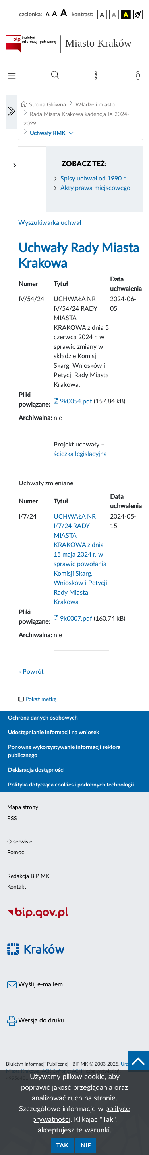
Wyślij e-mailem (35, 985)
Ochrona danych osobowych (43, 718)
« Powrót (31, 672)
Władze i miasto (95, 105)
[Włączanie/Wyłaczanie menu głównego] (12, 76)
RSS (12, 818)
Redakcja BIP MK (28, 876)
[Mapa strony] (97, 77)
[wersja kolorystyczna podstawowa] (102, 14)
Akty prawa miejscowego (95, 188)
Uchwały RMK (47, 133)
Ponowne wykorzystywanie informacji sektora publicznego (64, 751)
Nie (86, 1145)
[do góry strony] (138, 1061)
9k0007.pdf (73, 618)
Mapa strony (22, 807)
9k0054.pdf (73, 401)
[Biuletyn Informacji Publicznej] (74, 917)
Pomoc (15, 852)
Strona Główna (47, 105)
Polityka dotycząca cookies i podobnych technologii (71, 785)
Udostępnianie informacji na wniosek (53, 732)
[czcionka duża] (65, 13)
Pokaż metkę (40, 699)
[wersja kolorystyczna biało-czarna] (114, 14)
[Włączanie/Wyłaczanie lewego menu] (11, 112)
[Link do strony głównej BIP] (74, 44)
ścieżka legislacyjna (80, 454)
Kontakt (16, 887)
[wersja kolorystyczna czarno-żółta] (126, 14)
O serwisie (19, 842)
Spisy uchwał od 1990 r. (93, 178)
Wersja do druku (35, 1021)
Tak (62, 1145)
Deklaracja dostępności (36, 770)
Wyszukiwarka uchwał (49, 223)
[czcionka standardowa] (48, 14)
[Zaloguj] (139, 77)
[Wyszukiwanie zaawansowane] (55, 75)
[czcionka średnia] (54, 14)
